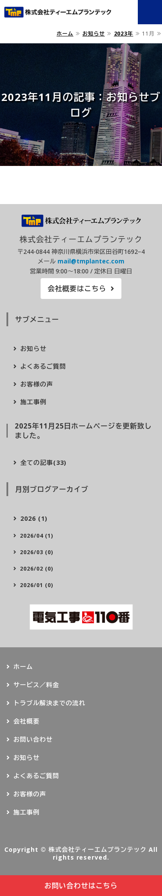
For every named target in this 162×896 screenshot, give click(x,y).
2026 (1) (34, 518)
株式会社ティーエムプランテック (97, 849)
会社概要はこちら (77, 288)
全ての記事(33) (43, 462)
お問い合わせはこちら (81, 885)
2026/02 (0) (36, 568)
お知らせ (94, 33)
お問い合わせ (33, 739)
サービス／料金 (36, 685)
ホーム (65, 33)
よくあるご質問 (43, 366)
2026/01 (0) (36, 585)
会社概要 (26, 721)
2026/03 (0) (36, 552)
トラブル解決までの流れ (49, 703)
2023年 (123, 33)
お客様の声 (36, 384)
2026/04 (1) (36, 535)
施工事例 (33, 402)
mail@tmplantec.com (90, 261)
